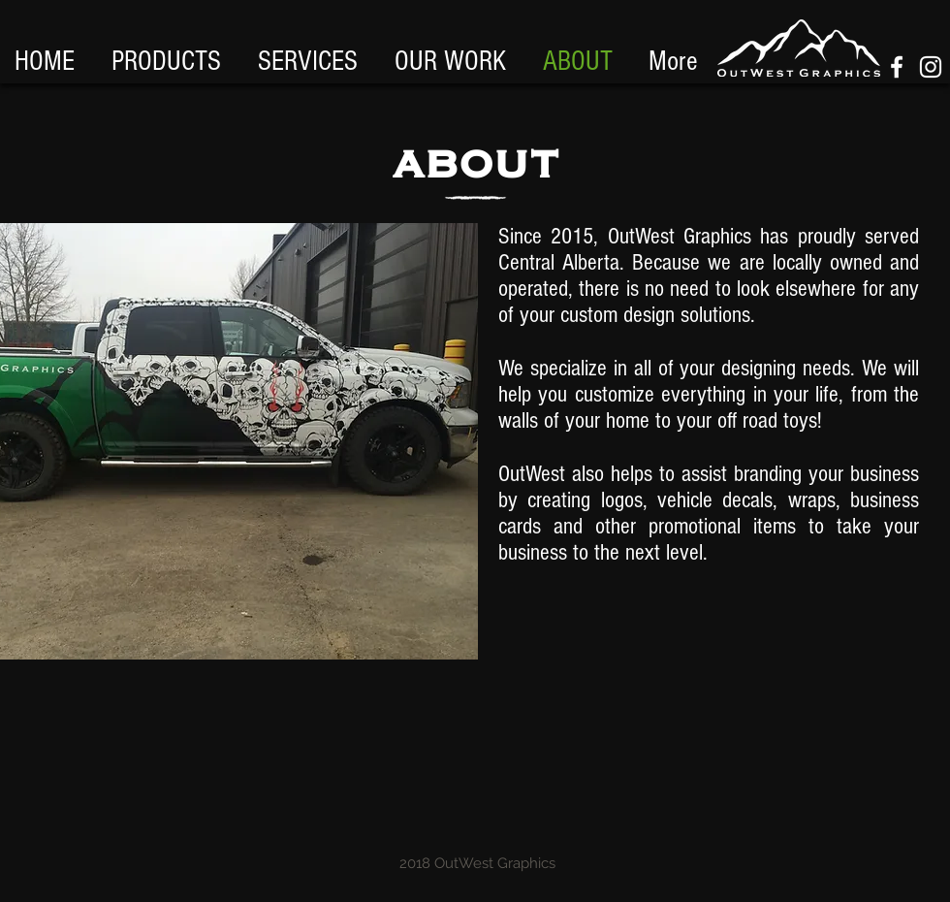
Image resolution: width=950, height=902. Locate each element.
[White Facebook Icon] (896, 66)
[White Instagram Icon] (930, 66)
